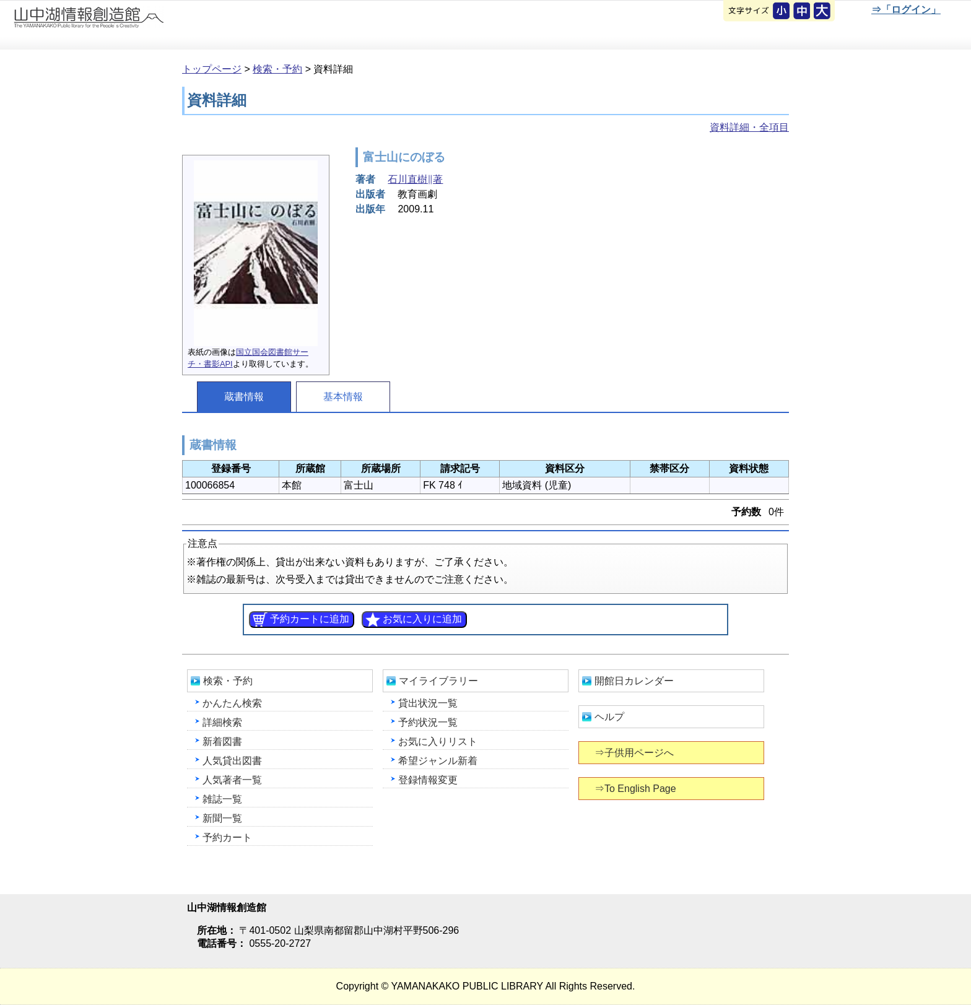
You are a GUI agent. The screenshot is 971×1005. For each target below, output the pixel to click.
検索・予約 (277, 69)
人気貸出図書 (232, 760)
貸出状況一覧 (428, 703)
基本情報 (343, 396)
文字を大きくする (823, 11)
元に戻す (782, 11)
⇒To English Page (636, 788)
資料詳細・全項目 (749, 127)
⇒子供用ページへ (635, 752)
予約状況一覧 (428, 722)
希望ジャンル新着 (437, 760)
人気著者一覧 (232, 780)
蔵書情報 (244, 396)
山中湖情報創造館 (148, 25)
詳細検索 (222, 722)
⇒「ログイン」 (905, 9)
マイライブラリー (438, 681)
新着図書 (222, 741)
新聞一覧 (222, 818)
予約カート (227, 837)
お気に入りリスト (437, 741)
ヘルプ (609, 716)
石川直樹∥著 (415, 179)
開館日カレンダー (634, 681)
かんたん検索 (232, 703)
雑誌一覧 (222, 799)
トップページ (212, 69)
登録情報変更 (428, 780)
